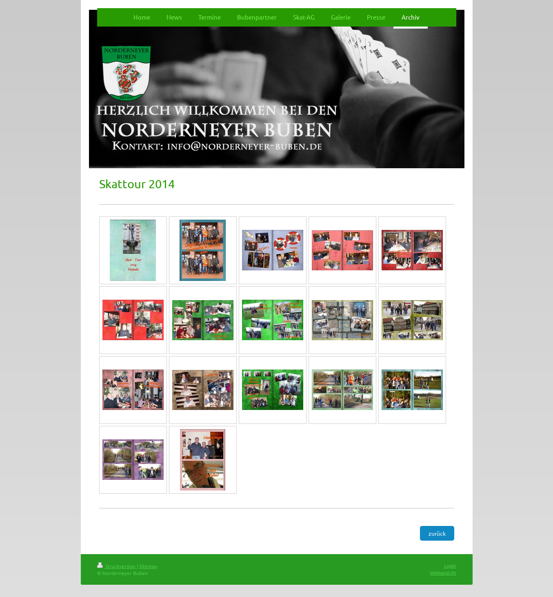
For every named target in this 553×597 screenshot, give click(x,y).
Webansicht (443, 572)
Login (450, 565)
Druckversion (117, 566)
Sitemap (148, 566)
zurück (437, 533)
